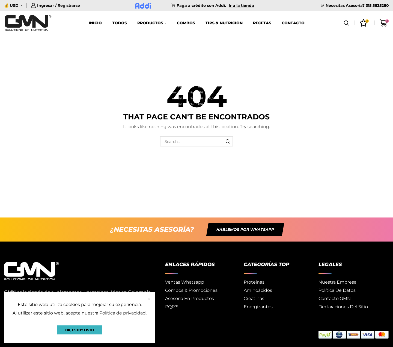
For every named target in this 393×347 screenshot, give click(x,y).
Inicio (95, 22)
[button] (245, 229)
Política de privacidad (122, 313)
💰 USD (11, 5)
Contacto (293, 22)
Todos (119, 22)
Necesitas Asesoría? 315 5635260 (357, 5)
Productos (151, 22)
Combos (186, 22)
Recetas (262, 22)
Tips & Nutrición (224, 22)
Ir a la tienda (241, 5)
